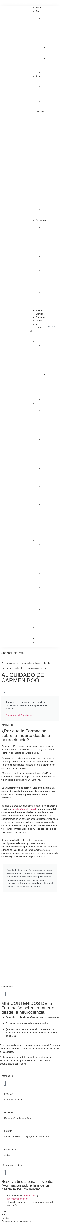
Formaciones (42, 220)
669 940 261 (30, 1195)
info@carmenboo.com (18, 1199)
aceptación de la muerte (24, 809)
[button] (36, 330)
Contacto (40, 317)
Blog (38, 11)
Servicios (40, 111)
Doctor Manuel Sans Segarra (20, 715)
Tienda (39, 320)
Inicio (38, 7)
